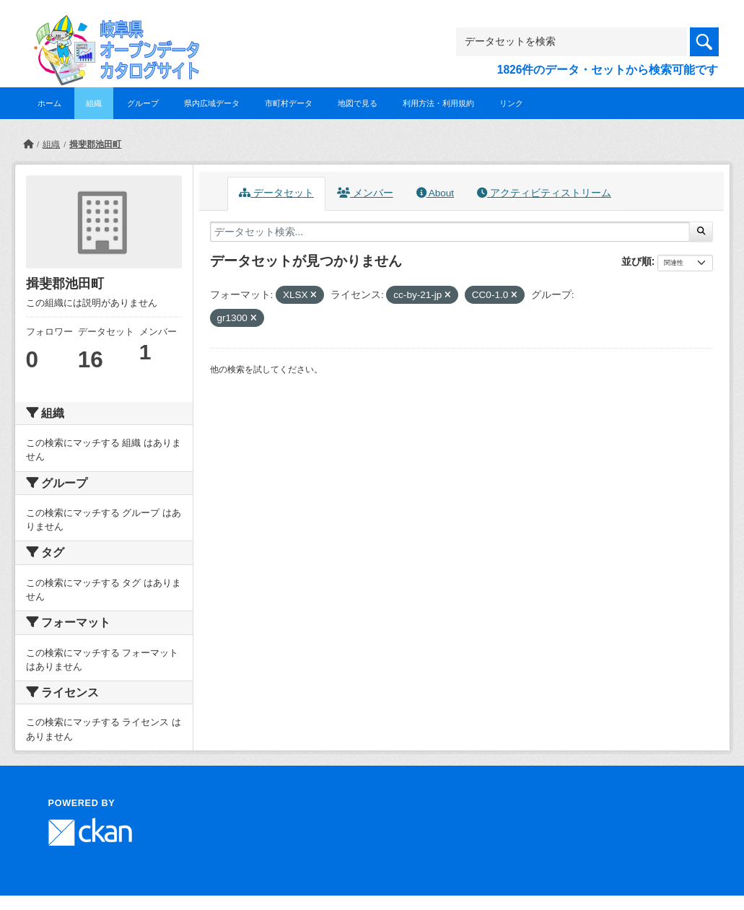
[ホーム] (28, 144)
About (435, 193)
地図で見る (357, 103)
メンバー (365, 193)
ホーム (49, 103)
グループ (143, 103)
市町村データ (288, 103)
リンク (511, 103)
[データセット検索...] (450, 232)
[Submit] (701, 232)
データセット (276, 193)
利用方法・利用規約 (438, 103)
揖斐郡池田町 (95, 144)
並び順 (636, 261)
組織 (94, 103)
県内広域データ (212, 103)
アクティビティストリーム (544, 193)
